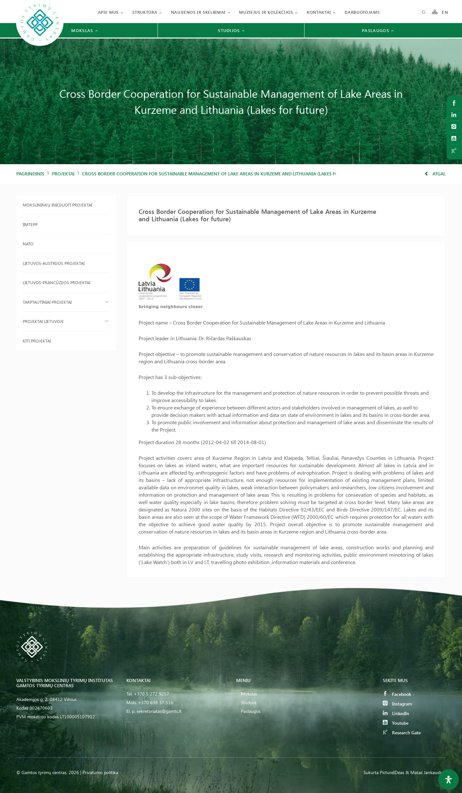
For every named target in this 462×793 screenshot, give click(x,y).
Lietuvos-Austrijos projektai (53, 263)
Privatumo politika (100, 772)
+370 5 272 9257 (151, 694)
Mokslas (249, 694)
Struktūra (144, 12)
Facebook (397, 694)
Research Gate (402, 733)
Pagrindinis (30, 174)
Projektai (63, 174)
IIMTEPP (30, 224)
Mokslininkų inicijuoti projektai (57, 204)
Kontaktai (319, 12)
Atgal (435, 174)
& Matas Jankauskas (426, 772)
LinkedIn (396, 713)
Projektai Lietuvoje (43, 321)
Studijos (248, 702)
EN (445, 12)
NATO (28, 243)
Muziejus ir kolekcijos (266, 12)
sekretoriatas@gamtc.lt (159, 711)
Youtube (395, 723)
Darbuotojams (362, 12)
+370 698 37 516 (155, 702)
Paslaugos (251, 711)
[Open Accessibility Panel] (448, 779)
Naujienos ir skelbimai (198, 12)
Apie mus (108, 12)
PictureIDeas (392, 772)
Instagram (397, 704)
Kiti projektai (37, 340)
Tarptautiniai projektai (47, 302)
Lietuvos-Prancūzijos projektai (56, 282)
